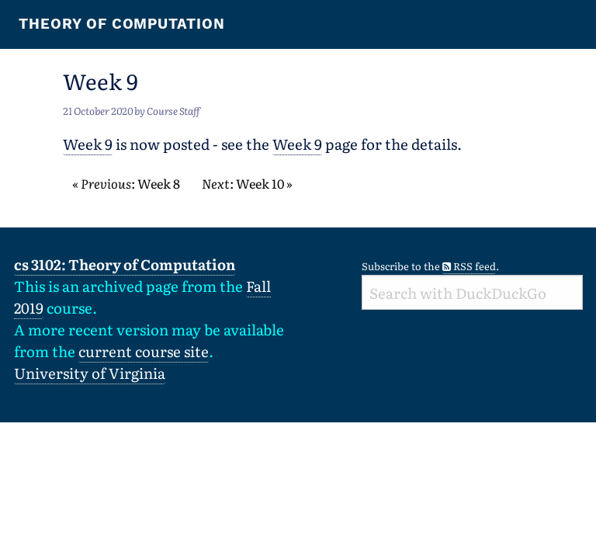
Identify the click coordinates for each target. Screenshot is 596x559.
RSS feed (469, 266)
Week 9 (88, 144)
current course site (143, 351)
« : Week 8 (126, 183)
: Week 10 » (247, 183)
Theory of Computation (122, 24)
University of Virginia (89, 373)
